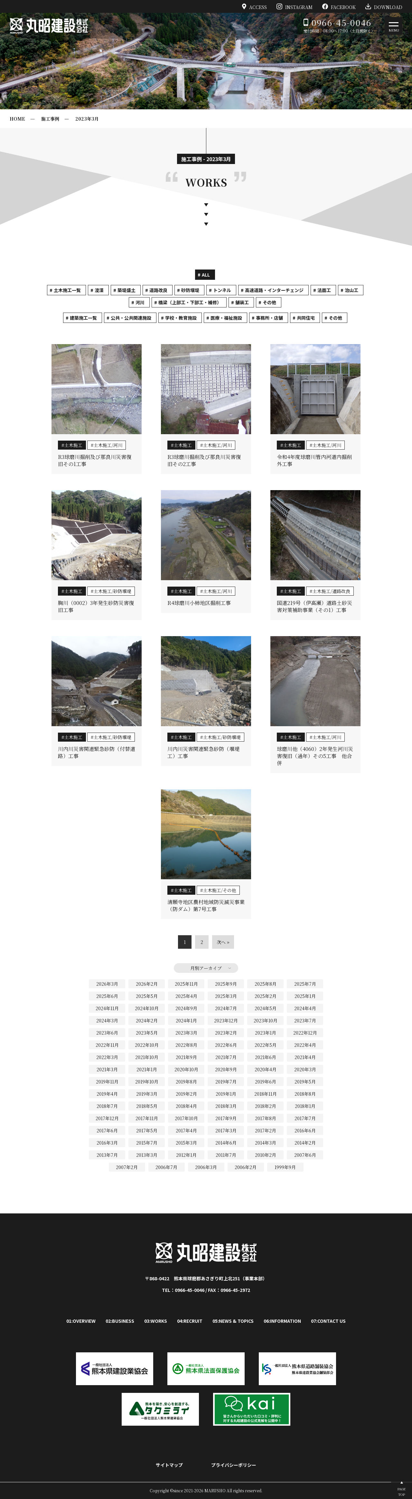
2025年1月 (305, 996)
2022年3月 (107, 1057)
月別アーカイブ (206, 968)
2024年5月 (265, 1008)
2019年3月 (146, 1094)
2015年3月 (186, 1142)
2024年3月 (107, 1020)
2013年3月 (146, 1155)
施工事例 (50, 119)
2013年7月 (107, 1155)
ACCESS (254, 6)
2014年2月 (305, 1142)
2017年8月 (265, 1118)
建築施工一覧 (83, 318)
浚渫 (99, 290)
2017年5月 (146, 1130)
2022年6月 (226, 1045)
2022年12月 (305, 1032)
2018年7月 (107, 1106)
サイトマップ (169, 1465)
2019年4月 (107, 1094)
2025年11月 (186, 984)
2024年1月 (186, 1020)
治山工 (351, 290)
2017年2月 (265, 1130)
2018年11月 (265, 1094)
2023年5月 (147, 1032)
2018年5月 (146, 1106)
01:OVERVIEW (81, 1321)
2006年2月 (246, 1167)
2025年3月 (226, 996)
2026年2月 (147, 984)
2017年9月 (226, 1118)
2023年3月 (87, 119)
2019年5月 (305, 1081)
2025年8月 (265, 984)
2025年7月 (305, 984)
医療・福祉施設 (226, 318)
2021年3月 (107, 1069)
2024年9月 (186, 1008)
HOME (17, 119)
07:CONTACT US (328, 1321)
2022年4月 (305, 1045)
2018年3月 (226, 1106)
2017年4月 (186, 1130)
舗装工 (242, 302)
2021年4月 (305, 1057)
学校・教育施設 (181, 318)
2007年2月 (127, 1167)
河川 (140, 302)
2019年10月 (146, 1081)
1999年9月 (285, 1167)
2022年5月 (265, 1045)
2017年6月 (107, 1130)
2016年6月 (305, 1130)
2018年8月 (305, 1094)
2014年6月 (226, 1142)
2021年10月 (146, 1057)
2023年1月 (265, 1032)
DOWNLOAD (383, 6)
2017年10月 (186, 1118)
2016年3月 (107, 1142)
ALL (206, 274)
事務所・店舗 (269, 318)
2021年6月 (265, 1057)
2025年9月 (226, 984)
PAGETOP (402, 1491)
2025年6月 (107, 996)
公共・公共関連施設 (131, 318)
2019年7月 (226, 1081)
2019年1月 (226, 1094)
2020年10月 (186, 1069)
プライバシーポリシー (233, 1465)
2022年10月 (147, 1045)
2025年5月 (147, 996)
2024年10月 (147, 1008)
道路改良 (158, 290)
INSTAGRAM (294, 6)
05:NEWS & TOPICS (233, 1321)
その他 (269, 302)
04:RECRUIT (189, 1321)
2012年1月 (186, 1155)
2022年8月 (186, 1045)
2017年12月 (107, 1118)
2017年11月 (147, 1118)
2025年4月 (186, 996)
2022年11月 (107, 1045)
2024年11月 (107, 1008)
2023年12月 (226, 1020)
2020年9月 (226, 1069)
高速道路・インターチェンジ (274, 290)
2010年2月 (265, 1155)
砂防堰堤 (190, 290)
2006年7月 (166, 1167)
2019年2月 (186, 1094)
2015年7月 (146, 1142)
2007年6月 (305, 1155)
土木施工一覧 (67, 290)
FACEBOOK (339, 6)
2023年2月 (226, 1032)
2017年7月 (305, 1118)
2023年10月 (265, 1020)
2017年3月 (226, 1130)
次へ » (223, 942)
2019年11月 (107, 1081)
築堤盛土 (126, 290)
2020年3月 (305, 1069)
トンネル (222, 290)
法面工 (324, 290)
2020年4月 (265, 1069)
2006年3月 (206, 1167)
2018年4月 (186, 1106)
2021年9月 (186, 1057)
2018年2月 (265, 1106)
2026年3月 (107, 984)
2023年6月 (107, 1032)
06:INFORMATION (282, 1321)
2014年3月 (265, 1142)
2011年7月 (226, 1155)
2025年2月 (265, 996)
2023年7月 (305, 1020)
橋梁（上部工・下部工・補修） (189, 302)
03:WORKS (155, 1321)
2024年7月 (226, 1008)
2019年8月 (186, 1081)
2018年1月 (305, 1106)
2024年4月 (305, 1008)
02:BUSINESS (120, 1321)
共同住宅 (306, 318)
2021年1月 (146, 1069)
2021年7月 (226, 1057)
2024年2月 (147, 1020)
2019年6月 (265, 1081)
